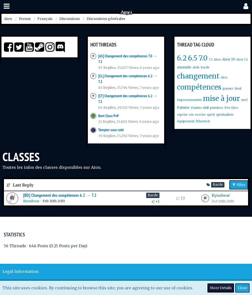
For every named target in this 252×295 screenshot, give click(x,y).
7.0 (203, 58)
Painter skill (200, 107)
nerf (244, 100)
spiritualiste (225, 114)
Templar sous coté (111, 129)
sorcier (200, 114)
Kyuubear (31, 201)
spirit (211, 114)
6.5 (192, 58)
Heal (238, 88)
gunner (227, 88)
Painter (183, 107)
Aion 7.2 (242, 59)
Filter (239, 185)
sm (191, 114)
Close (242, 288)
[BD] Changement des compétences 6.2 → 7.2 (59, 195)
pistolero (216, 107)
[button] (6, 6)
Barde (153, 195)
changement (198, 76)
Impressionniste (189, 100)
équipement (185, 121)
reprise (182, 114)
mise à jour (221, 98)
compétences (199, 87)
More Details (221, 288)
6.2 (182, 58)
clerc (224, 77)
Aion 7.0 (228, 59)
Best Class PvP (108, 115)
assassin (184, 67)
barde (205, 67)
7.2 (211, 59)
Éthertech (203, 121)
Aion (217, 59)
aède (196, 67)
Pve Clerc (231, 107)
